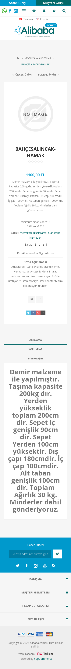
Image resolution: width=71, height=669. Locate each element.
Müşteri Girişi (53, 3)
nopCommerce (43, 658)
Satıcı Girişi (17, 3)
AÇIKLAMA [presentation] (35, 340)
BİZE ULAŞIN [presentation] (35, 358)
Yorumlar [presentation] (35, 349)
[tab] (35, 340)
